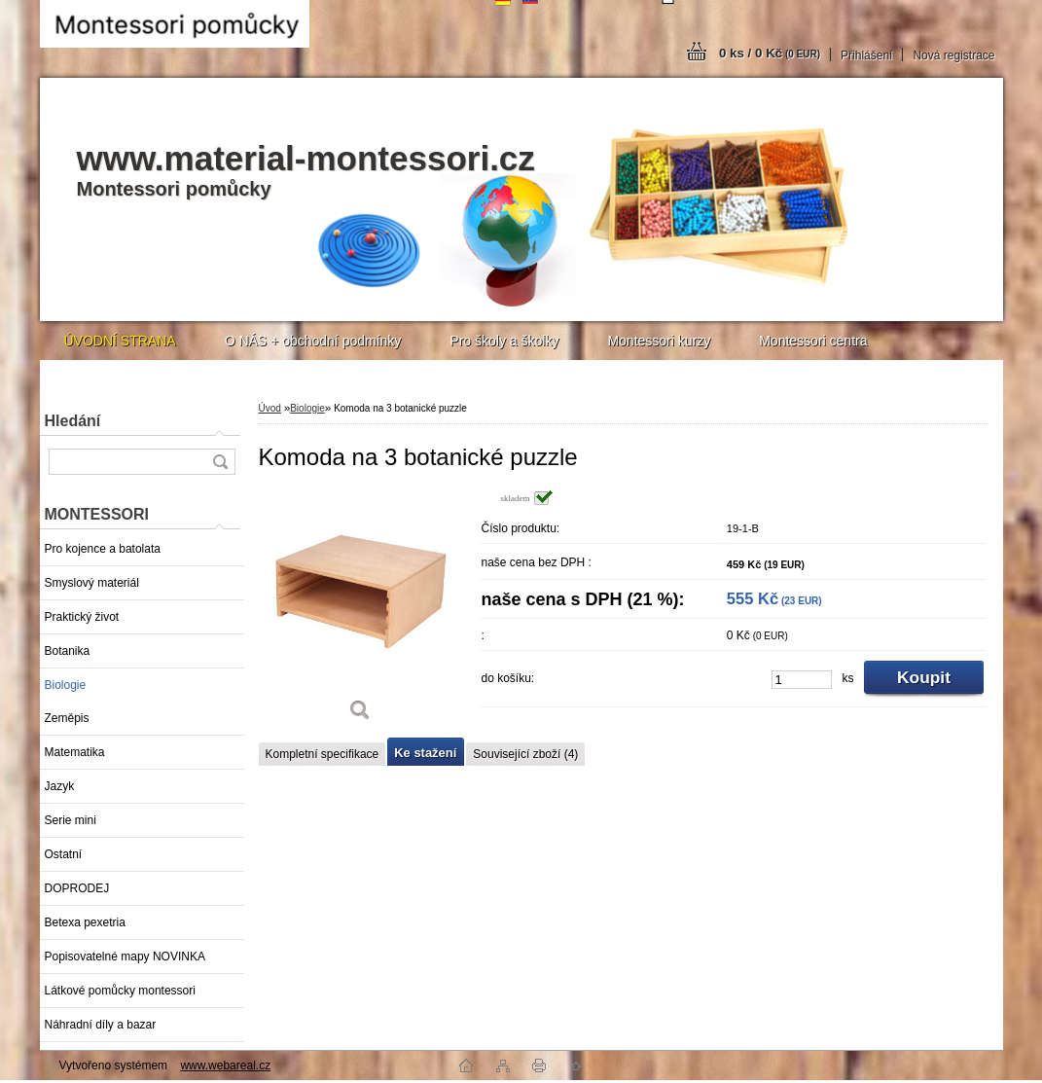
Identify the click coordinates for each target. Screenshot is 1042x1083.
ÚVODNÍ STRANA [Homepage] (120, 340)
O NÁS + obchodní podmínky (313, 340)
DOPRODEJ (77, 888)
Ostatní (64, 854)
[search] (220, 462)
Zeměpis (67, 718)
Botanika (67, 651)
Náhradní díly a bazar (101, 1024)
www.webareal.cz (225, 1065)
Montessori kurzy (658, 340)
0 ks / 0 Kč (769, 53)
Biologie (66, 685)
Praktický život (82, 617)
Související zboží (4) (525, 754)
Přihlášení (866, 55)
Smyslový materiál (92, 583)
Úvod (270, 408)
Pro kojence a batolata (103, 549)
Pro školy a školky (503, 340)
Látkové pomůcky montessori (120, 990)
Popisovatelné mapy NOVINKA (125, 956)
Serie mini (70, 820)
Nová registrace (953, 55)
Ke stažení (425, 752)
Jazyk (60, 786)
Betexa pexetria (85, 922)
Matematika (75, 752)
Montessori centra (813, 340)
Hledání (73, 421)
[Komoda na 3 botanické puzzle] (361, 612)
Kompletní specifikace (322, 754)
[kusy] (802, 679)
